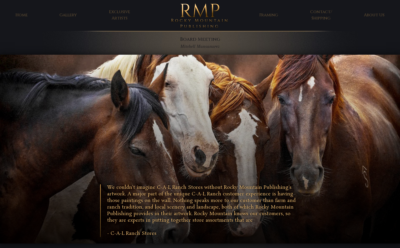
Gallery (68, 15)
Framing (268, 15)
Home (22, 15)
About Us (374, 15)
